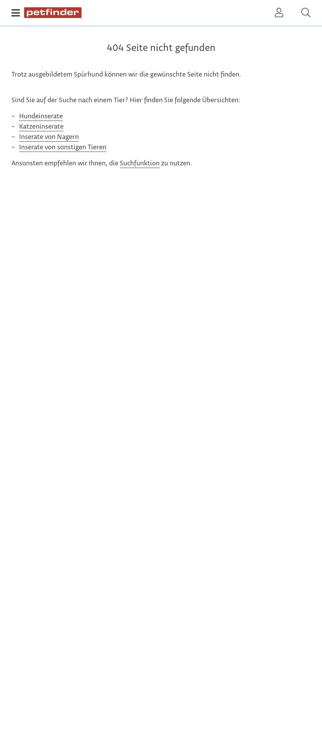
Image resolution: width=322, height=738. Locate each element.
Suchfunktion (140, 163)
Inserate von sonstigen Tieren (62, 147)
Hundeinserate (41, 116)
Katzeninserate (41, 126)
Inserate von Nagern (49, 137)
